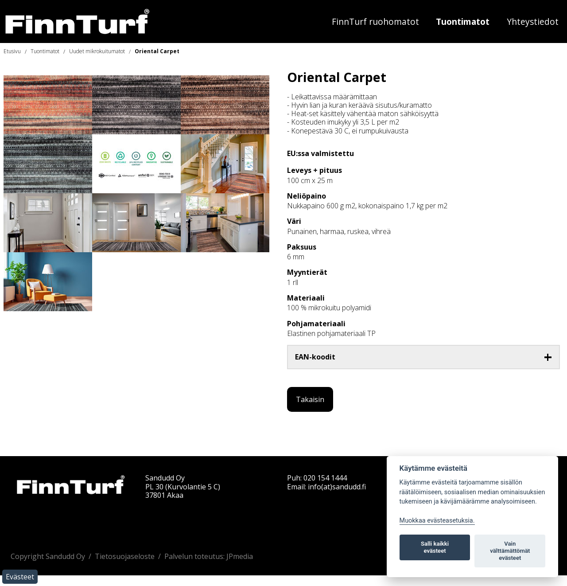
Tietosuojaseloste (125, 556)
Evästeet (20, 577)
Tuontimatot (462, 21)
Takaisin (310, 399)
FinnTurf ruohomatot (375, 21)
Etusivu (12, 51)
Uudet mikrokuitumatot (97, 51)
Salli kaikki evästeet (435, 547)
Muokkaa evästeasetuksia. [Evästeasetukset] (437, 520)
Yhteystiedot (533, 21)
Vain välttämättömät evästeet (510, 550)
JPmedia (239, 556)
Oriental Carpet (157, 51)
